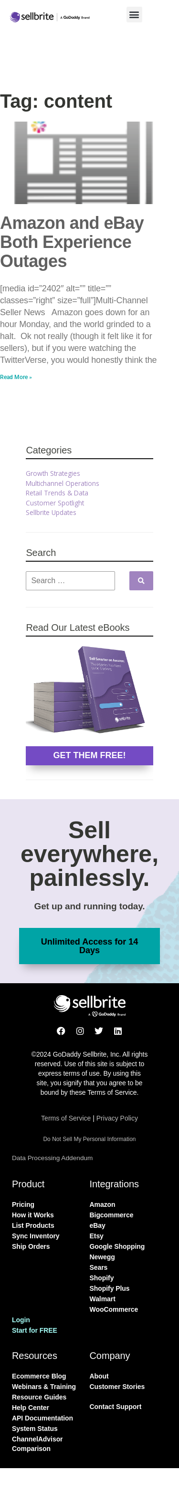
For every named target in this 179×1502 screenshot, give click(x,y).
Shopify (102, 1278)
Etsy (97, 1236)
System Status (35, 1428)
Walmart (103, 1299)
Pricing (23, 1204)
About (99, 1376)
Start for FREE (34, 1330)
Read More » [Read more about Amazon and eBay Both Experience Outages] (16, 377)
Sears (99, 1267)
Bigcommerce (112, 1215)
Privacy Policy (117, 1118)
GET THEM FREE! (89, 755)
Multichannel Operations (62, 483)
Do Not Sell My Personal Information (89, 1139)
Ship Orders (31, 1246)
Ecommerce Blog (39, 1376)
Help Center (30, 1407)
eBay (97, 1225)
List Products (33, 1225)
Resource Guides (39, 1397)
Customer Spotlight (55, 502)
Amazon (103, 1204)
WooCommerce (114, 1309)
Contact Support (116, 1406)
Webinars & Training (44, 1386)
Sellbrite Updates (51, 512)
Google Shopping (117, 1246)
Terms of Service (66, 1118)
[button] (134, 14)
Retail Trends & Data (57, 492)
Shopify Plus (110, 1288)
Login (21, 1320)
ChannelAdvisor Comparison (37, 1443)
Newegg (102, 1257)
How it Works (33, 1215)
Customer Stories (117, 1386)
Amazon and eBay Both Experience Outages (72, 242)
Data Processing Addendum (52, 1158)
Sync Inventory (36, 1236)
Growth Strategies (53, 473)
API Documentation (42, 1418)
